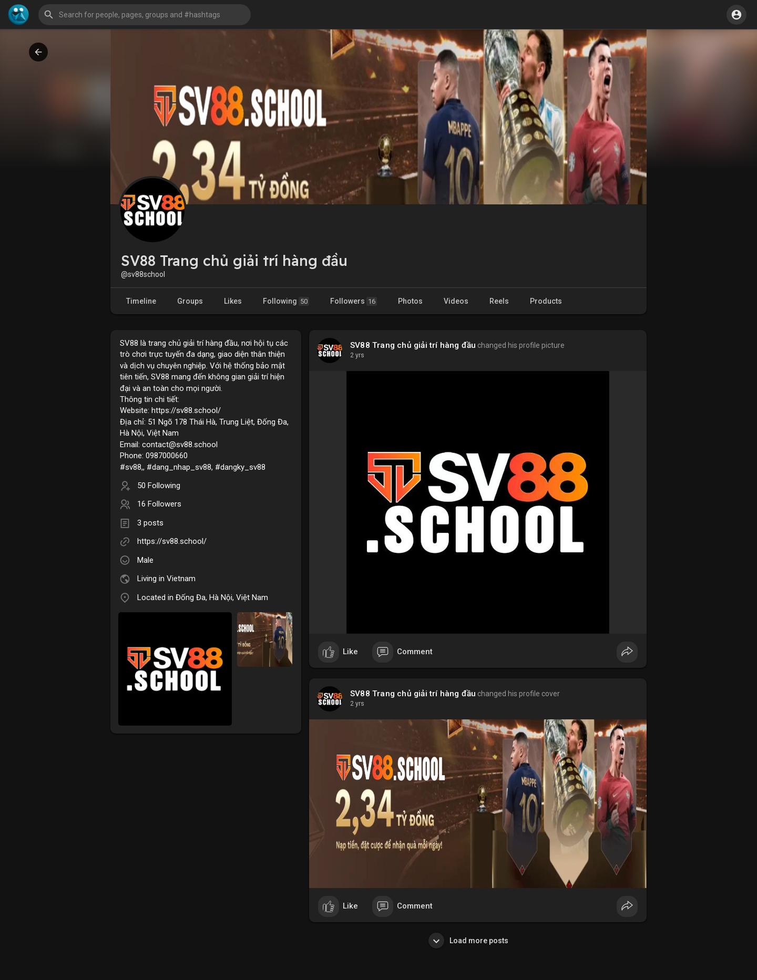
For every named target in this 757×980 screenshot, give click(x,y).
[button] (144, 14)
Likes (233, 301)
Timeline (141, 301)
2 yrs (357, 355)
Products (546, 301)
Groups (190, 301)
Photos (410, 301)
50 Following (158, 485)
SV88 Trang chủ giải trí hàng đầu (413, 345)
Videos (456, 301)
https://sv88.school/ (172, 541)
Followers (353, 301)
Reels (499, 301)
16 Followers (159, 504)
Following (286, 301)
